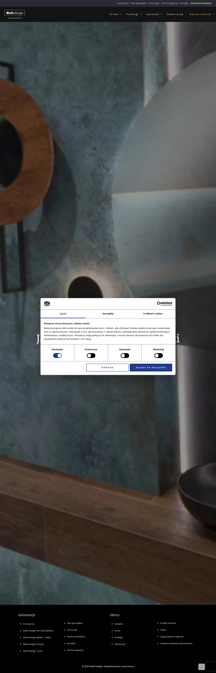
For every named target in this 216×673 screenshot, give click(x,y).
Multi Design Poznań (33, 644)
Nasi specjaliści (138, 3)
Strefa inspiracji (170, 3)
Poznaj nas (122, 3)
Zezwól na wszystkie (151, 367)
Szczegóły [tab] (107, 313)
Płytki (163, 629)
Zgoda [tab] (63, 313)
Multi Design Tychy (33, 650)
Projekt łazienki (168, 623)
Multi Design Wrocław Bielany (38, 630)
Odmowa (107, 367)
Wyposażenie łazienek (171, 636)
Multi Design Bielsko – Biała (37, 637)
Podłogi (118, 637)
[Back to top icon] (201, 667)
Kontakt (184, 3)
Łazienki (119, 623)
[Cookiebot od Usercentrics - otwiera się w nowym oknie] (159, 303)
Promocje (154, 3)
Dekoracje (120, 644)
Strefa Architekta (76, 636)
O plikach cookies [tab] (153, 313)
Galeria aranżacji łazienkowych (176, 643)
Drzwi (117, 630)
